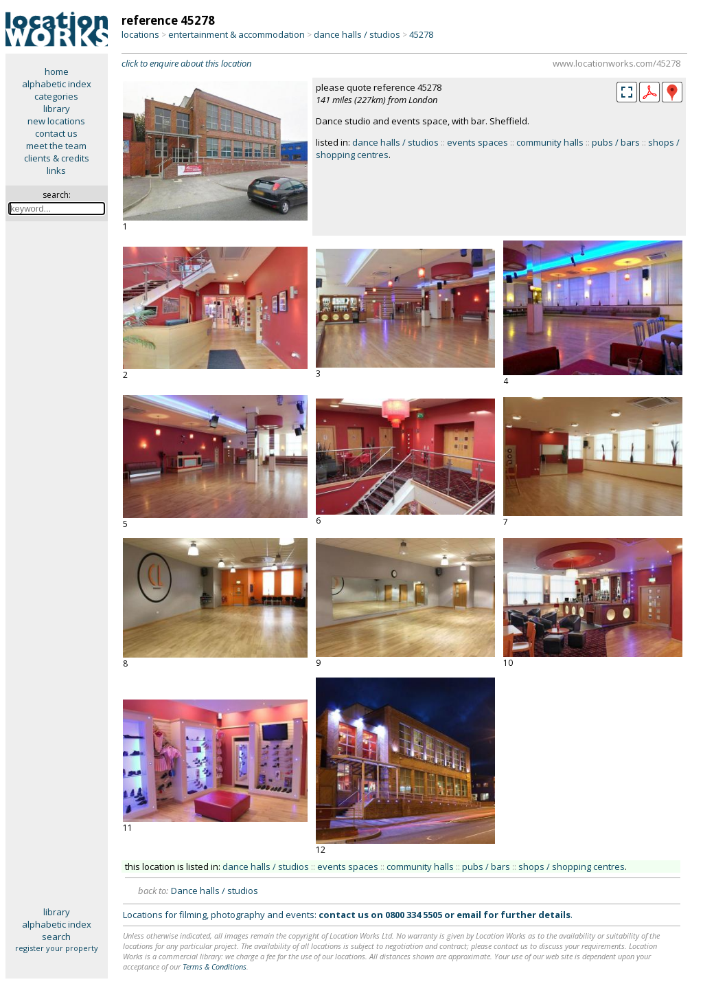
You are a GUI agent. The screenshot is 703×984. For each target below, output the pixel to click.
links (56, 170)
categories (56, 96)
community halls (550, 142)
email (469, 914)
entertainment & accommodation (236, 34)
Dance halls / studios (214, 890)
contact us (56, 133)
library (56, 108)
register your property (56, 948)
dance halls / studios (357, 34)
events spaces (477, 142)
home (57, 71)
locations (140, 34)
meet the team (56, 145)
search (56, 936)
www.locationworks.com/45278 (616, 63)
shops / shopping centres (571, 866)
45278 (421, 34)
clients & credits (56, 158)
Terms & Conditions (214, 966)
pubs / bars (616, 142)
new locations (56, 121)
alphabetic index (56, 84)
